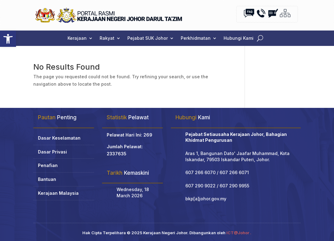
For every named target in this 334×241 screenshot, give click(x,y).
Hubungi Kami (239, 38)
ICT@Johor (237, 232)
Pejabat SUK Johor (147, 38)
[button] (8, 39)
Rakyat (107, 38)
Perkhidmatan (196, 38)
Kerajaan (77, 38)
